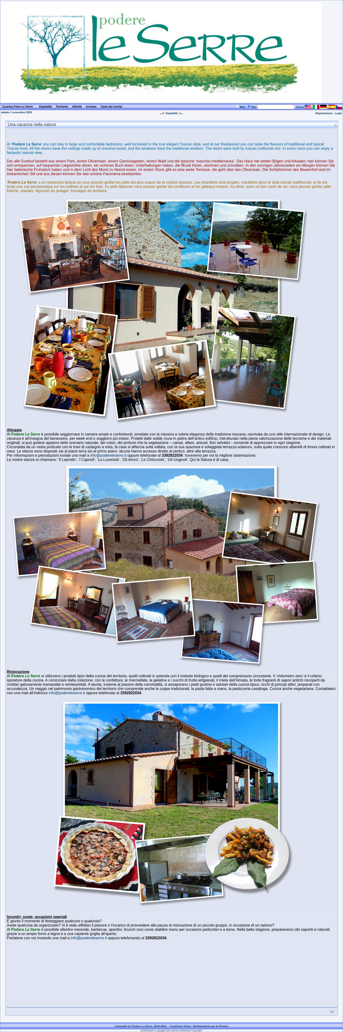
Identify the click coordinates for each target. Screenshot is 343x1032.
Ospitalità (171, 113)
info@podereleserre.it (108, 455)
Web (242, 106)
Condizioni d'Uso (180, 1026)
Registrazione (324, 113)
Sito (253, 106)
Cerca (300, 106)
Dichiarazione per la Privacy (211, 1026)
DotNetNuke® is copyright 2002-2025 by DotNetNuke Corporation (171, 1030)
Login (338, 113)
